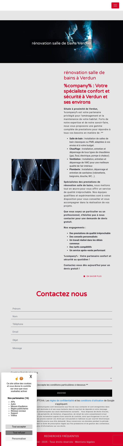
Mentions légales (84, 442)
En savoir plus (92, 276)
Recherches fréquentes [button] (61, 436)
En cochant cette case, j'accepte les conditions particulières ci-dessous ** (51, 385)
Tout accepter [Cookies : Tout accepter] (19, 426)
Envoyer (61, 393)
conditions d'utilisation (92, 400)
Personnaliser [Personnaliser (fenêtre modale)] (19, 438)
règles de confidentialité (62, 400)
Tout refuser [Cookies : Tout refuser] (19, 432)
